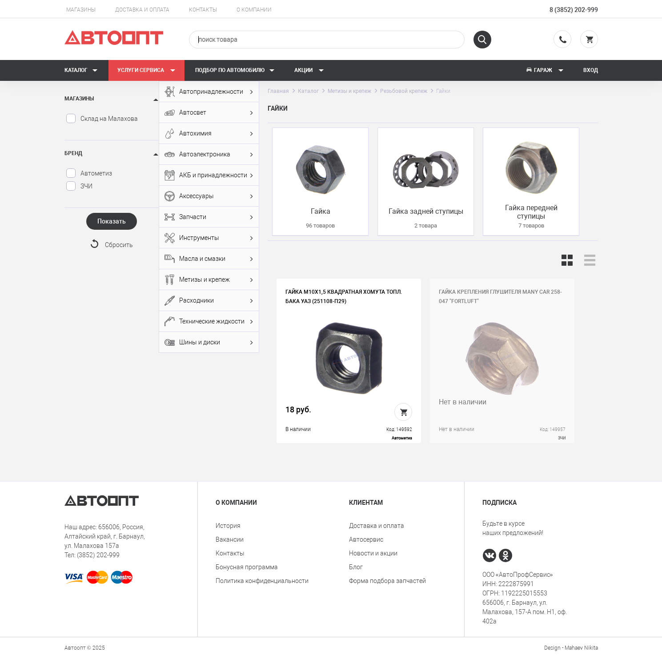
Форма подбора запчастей (387, 580)
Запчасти (208, 217)
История (228, 525)
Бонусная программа (247, 567)
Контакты (203, 10)
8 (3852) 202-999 (574, 9)
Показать (111, 221)
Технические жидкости (208, 321)
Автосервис (366, 539)
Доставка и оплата (142, 10)
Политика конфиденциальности (262, 580)
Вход (590, 70)
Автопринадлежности (208, 92)
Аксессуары (208, 196)
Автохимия (208, 133)
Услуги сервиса (146, 70)
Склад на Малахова (102, 119)
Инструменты (208, 238)
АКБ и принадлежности (208, 175)
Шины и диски (208, 342)
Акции (309, 70)
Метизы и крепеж (208, 280)
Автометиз (89, 173)
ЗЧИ (79, 186)
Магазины (81, 10)
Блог (356, 567)
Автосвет (208, 113)
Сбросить (119, 244)
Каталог (81, 70)
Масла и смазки (208, 259)
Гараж (545, 70)
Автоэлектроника (208, 154)
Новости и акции (373, 553)
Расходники (208, 301)
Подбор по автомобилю (235, 70)
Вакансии (230, 539)
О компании (254, 10)
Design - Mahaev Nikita (571, 648)
